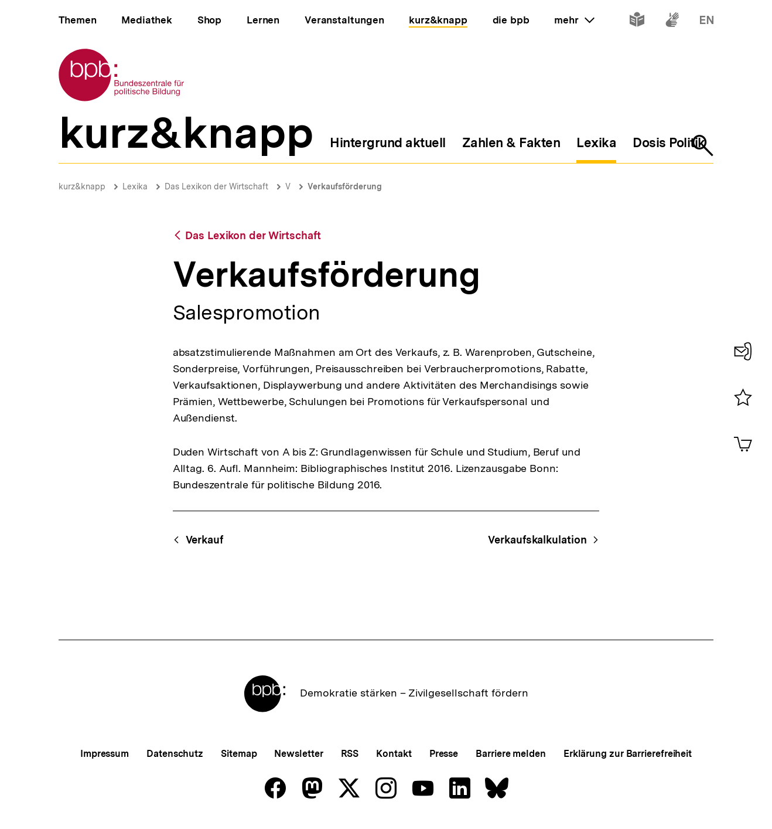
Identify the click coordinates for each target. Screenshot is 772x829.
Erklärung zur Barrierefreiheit (627, 753)
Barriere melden (511, 753)
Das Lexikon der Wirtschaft (216, 186)
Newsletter (298, 753)
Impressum (104, 753)
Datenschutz (174, 753)
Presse (443, 753)
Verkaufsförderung (345, 186)
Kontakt (393, 753)
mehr (574, 20)
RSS (350, 753)
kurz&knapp (82, 186)
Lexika (135, 186)
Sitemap (239, 753)
